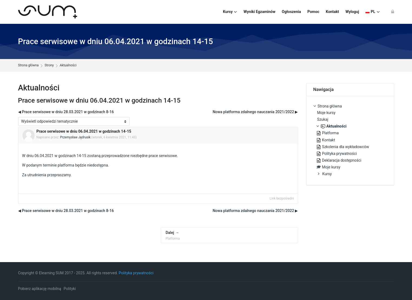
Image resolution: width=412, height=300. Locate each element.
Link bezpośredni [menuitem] (282, 198)
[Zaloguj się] (392, 12)
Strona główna (28, 65)
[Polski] (372, 12)
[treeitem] (350, 140)
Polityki (70, 288)
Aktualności (68, 65)
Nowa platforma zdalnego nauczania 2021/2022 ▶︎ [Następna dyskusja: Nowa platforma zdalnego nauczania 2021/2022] (255, 112)
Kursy (327, 174)
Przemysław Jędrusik (75, 137)
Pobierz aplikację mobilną (39, 288)
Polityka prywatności (136, 273)
